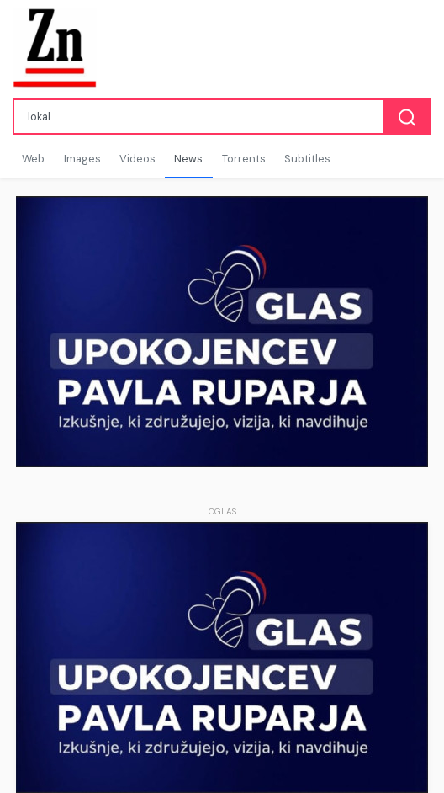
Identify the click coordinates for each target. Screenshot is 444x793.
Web (33, 159)
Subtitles (307, 159)
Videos (137, 159)
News (188, 159)
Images (82, 159)
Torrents (244, 159)
